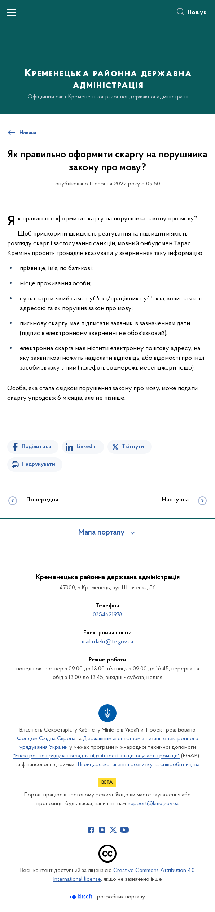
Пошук (197, 12)
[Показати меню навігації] (11, 12)
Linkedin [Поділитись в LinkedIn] (86, 447)
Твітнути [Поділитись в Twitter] (133, 447)
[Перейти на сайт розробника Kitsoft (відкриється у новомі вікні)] (81, 896)
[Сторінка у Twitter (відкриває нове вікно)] (113, 830)
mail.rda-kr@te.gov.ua (107, 642)
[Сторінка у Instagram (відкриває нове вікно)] (102, 830)
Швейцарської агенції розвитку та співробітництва (137, 765)
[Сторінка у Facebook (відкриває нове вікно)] (91, 830)
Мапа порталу (101, 533)
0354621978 (107, 615)
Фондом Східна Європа (46, 739)
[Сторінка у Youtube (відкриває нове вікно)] (124, 830)
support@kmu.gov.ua (153, 803)
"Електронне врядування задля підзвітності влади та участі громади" (96, 756)
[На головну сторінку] (107, 69)
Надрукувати (38, 464)
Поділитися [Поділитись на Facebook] (36, 447)
